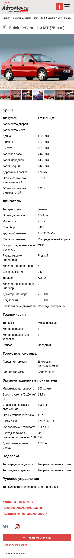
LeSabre (52, 18)
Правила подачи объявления (23, 507)
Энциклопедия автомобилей (26, 18)
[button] (71, 37)
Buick (44, 18)
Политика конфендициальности (25, 513)
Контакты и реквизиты (18, 501)
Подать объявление (37, 537)
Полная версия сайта (15, 545)
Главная (7, 18)
